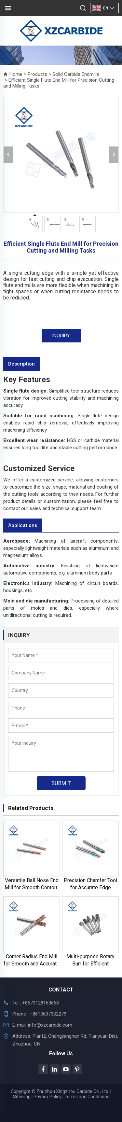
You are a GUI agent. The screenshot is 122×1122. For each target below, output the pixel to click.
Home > (18, 74)
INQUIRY (61, 336)
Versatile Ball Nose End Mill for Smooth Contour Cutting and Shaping (32, 887)
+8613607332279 (47, 1014)
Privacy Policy (47, 1096)
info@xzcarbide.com (50, 1025)
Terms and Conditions (86, 1096)
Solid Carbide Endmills (75, 74)
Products (37, 74)
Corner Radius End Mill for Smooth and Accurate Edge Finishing (32, 963)
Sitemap (22, 1096)
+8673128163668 (40, 1003)
